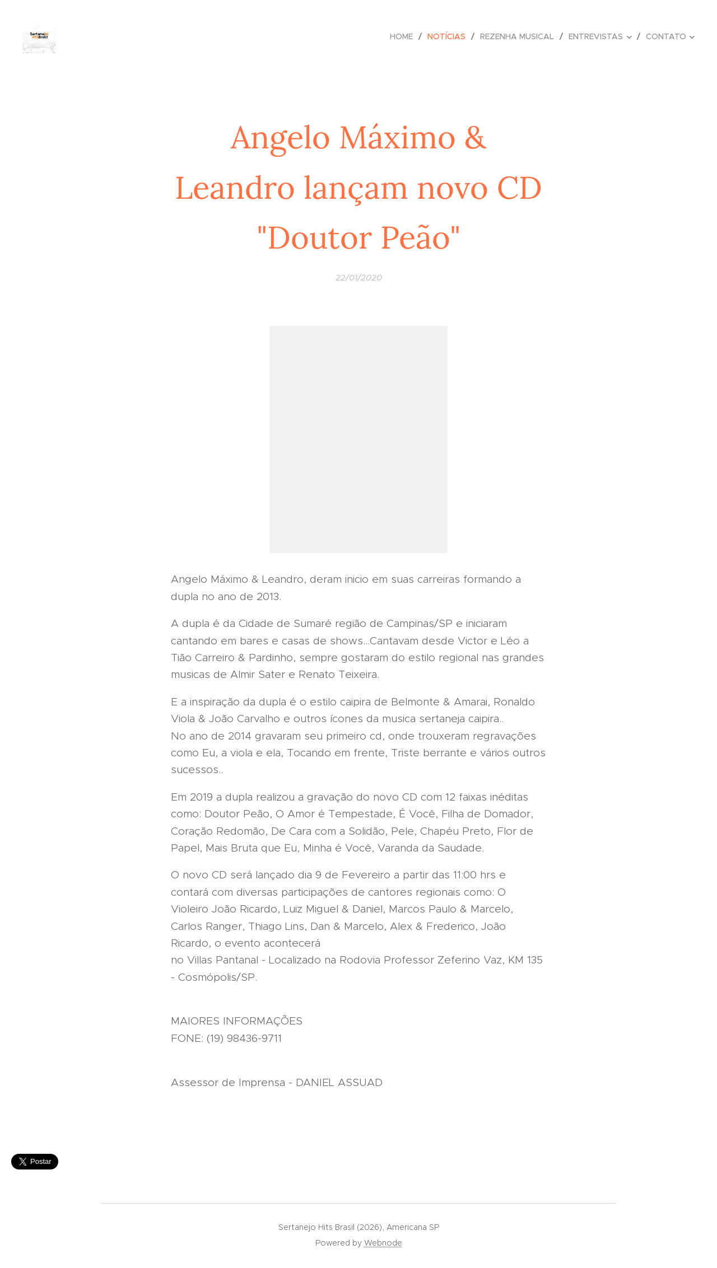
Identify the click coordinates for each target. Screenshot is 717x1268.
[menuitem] (404, 36)
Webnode (383, 1243)
